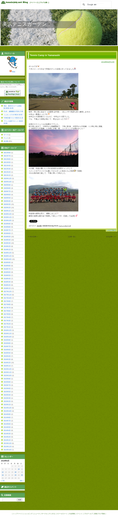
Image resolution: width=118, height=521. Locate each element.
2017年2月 (7, 324)
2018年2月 (7, 285)
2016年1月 (7, 366)
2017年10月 (8, 298)
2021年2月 (7, 172)
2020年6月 (7, 195)
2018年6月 (7, 272)
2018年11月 (8, 256)
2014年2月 (7, 437)
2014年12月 (8, 408)
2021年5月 (7, 162)
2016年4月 (7, 356)
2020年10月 (8, 182)
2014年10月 (8, 411)
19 (2, 475)
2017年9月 (7, 301)
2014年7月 (7, 421)
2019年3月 (7, 243)
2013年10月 (8, 450)
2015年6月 (7, 388)
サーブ (6, 135)
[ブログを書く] (44, 2)
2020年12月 (8, 178)
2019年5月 (7, 237)
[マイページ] (34, 2)
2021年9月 (7, 153)
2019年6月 (7, 233)
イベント (79, 514)
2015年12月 (8, 369)
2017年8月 (7, 304)
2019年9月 (7, 224)
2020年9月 (7, 185)
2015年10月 (8, 375)
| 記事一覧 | (72, 237)
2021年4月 (7, 165)
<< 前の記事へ (32, 237)
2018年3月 (7, 282)
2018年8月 (7, 266)
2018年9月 (7, 262)
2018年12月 (8, 253)
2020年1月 (7, 211)
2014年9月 (7, 414)
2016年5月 (7, 353)
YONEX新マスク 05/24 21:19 (13, 118)
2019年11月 (8, 217)
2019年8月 (7, 227)
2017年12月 (8, 291)
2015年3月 (7, 398)
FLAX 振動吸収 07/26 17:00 (13, 111)
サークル (44, 514)
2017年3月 (7, 320)
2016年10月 (8, 337)
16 (15, 472)
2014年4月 (7, 430)
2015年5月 (7, 392)
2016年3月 (7, 359)
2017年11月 (8, 295)
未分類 (39, 226)
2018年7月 (7, 269)
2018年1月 (7, 288)
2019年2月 (7, 246)
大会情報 (72, 514)
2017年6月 (7, 311)
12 (2, 472)
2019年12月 (8, 214)
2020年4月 (7, 201)
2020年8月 (7, 188)
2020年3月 (7, 204)
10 (19, 469)
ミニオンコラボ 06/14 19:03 (13, 115)
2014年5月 (7, 427)
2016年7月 (7, 346)
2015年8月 (7, 382)
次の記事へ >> (111, 237)
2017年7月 (7, 308)
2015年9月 (7, 379)
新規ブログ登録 (99, 514)
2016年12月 (8, 330)
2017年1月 (7, 327)
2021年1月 (7, 175)
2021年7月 (7, 156)
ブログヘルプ (88, 514)
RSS (13, 72)
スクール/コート (62, 514)
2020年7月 (7, 191)
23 (15, 475)
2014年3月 (7, 434)
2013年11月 (8, 446)
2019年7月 (7, 230)
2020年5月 (7, 198)
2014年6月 (7, 424)
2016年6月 (7, 350)
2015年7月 (7, 385)
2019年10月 (8, 220)
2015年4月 (7, 395)
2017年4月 (7, 317)
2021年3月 (7, 169)
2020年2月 (7, 207)
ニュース (37, 514)
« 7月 (3, 481)
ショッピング (27, 514)
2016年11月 (8, 333)
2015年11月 (8, 372)
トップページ (17, 514)
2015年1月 (7, 404)
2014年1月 (7, 440)
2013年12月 (8, 443)
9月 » (22, 481)
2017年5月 (7, 314)
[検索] (95, 4)
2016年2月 (7, 362)
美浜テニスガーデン (24, 24)
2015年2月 (7, 401)
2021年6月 (7, 159)
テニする (52, 514)
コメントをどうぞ (65, 226)
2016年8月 (7, 343)
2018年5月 (7, 275)
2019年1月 (7, 249)
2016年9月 (7, 340)
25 (22, 475)
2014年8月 (7, 417)
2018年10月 (8, 259)
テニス (6, 138)
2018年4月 (7, 279)
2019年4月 (7, 240)
